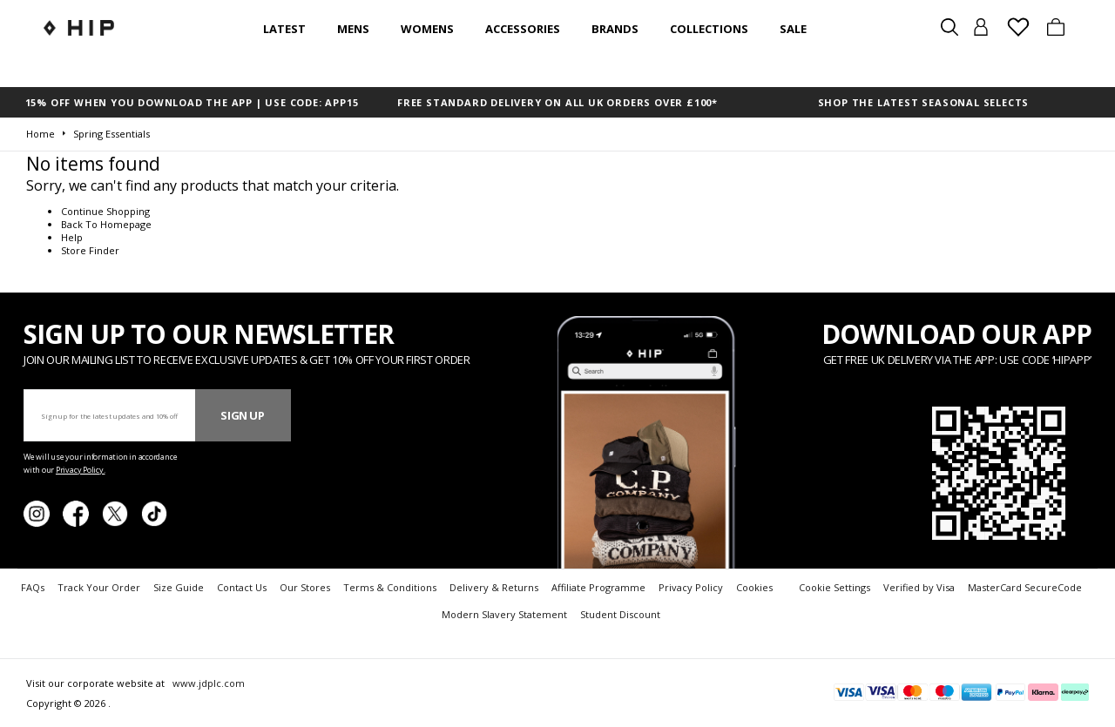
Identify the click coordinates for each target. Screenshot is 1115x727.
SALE (793, 29)
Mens (353, 29)
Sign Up (242, 415)
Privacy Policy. (80, 469)
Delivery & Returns (493, 587)
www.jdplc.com (207, 683)
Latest (284, 29)
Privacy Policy (691, 587)
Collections (709, 29)
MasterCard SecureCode (1025, 587)
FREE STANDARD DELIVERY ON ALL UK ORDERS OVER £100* (557, 102)
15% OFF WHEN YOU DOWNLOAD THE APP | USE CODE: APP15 (192, 102)
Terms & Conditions (389, 587)
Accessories (522, 29)
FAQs (32, 587)
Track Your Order (98, 587)
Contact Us (242, 587)
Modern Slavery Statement (504, 614)
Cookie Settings (834, 587)
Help (72, 237)
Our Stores (305, 587)
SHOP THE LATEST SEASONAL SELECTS (924, 102)
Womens (427, 29)
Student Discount (620, 614)
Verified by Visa (919, 587)
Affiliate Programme (598, 587)
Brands (615, 29)
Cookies (754, 587)
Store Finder (90, 250)
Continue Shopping (105, 211)
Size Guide (178, 587)
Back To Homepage (106, 224)
